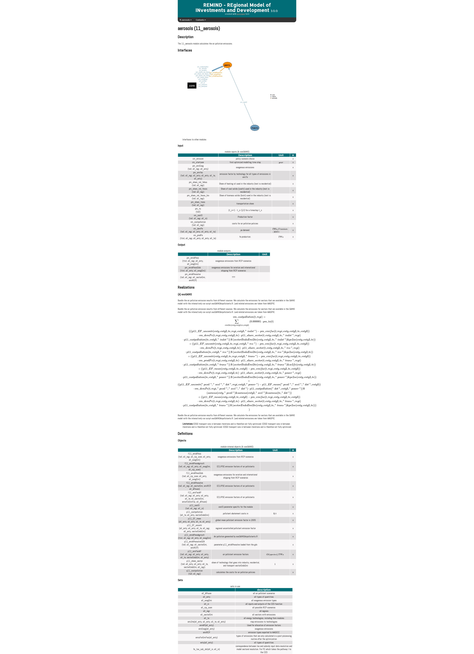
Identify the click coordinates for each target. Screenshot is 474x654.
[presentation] (281, 163)
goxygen (241, 14)
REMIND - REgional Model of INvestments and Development (233, 7)
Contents (201, 20)
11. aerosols (185, 20)
